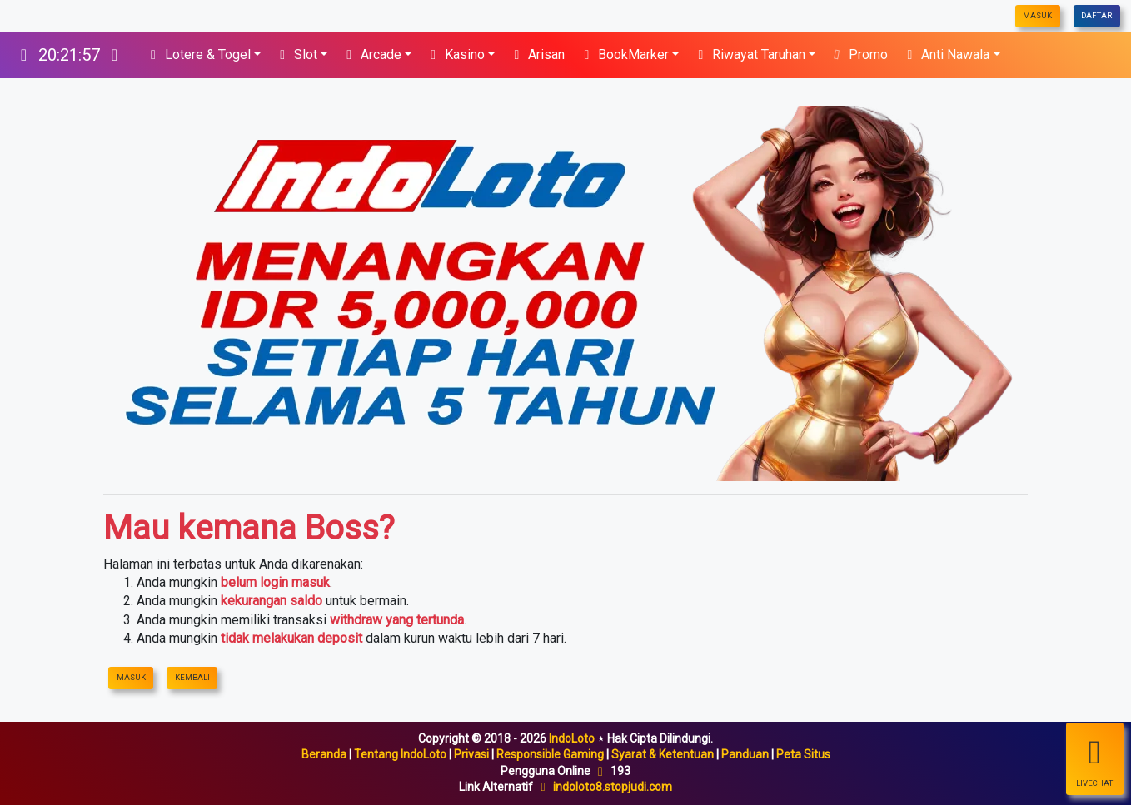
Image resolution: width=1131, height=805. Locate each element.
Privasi (471, 754)
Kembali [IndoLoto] (192, 677)
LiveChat (1094, 760)
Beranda (323, 754)
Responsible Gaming (550, 754)
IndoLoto (572, 738)
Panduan (745, 754)
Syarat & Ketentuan (662, 754)
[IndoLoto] (69, 55)
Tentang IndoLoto (400, 754)
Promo (858, 54)
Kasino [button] (455, 54)
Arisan (536, 54)
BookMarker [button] (623, 54)
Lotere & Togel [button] (198, 54)
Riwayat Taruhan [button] (748, 54)
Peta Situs (803, 754)
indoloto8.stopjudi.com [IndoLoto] (612, 786)
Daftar (1096, 15)
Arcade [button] (371, 54)
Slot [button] (295, 54)
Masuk (1037, 15)
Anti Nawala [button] (945, 54)
